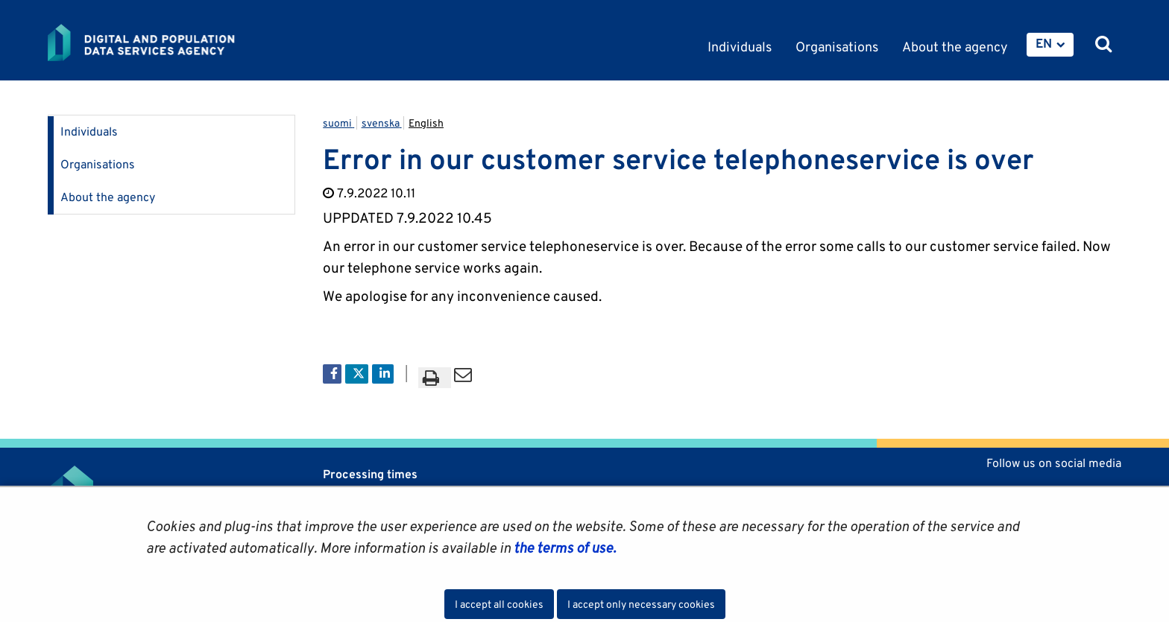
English (426, 123)
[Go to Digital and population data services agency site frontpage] (180, 42)
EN (1044, 43)
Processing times (370, 474)
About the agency (107, 197)
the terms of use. (563, 547)
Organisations (97, 164)
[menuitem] (1050, 45)
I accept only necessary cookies (641, 604)
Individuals (89, 131)
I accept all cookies (499, 604)
